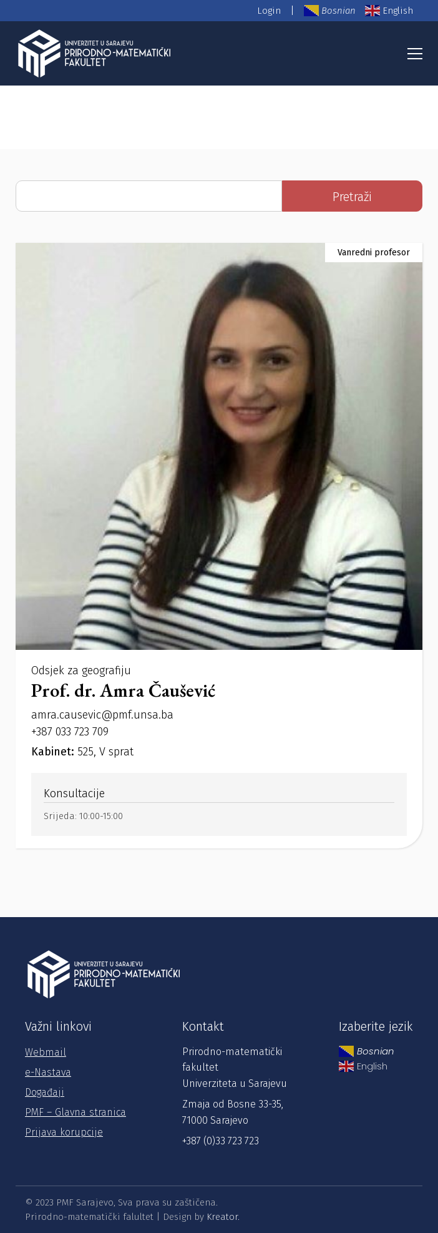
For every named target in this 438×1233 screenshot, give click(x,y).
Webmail (45, 1052)
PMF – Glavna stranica (75, 1112)
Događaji (44, 1092)
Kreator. (223, 1216)
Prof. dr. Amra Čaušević (123, 690)
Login (269, 10)
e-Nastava (48, 1072)
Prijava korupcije (64, 1132)
